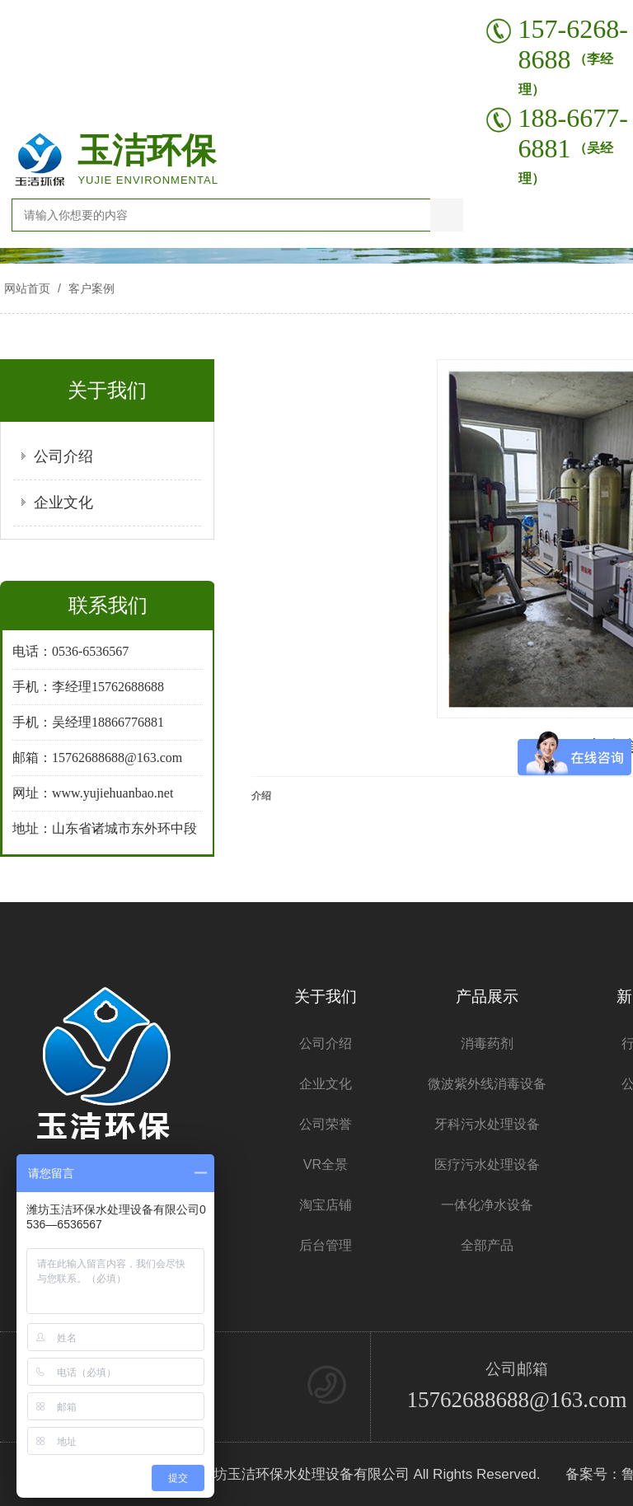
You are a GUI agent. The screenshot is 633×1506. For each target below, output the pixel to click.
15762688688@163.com (516, 1399)
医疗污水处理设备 (487, 1165)
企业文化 (63, 502)
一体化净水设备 (487, 1205)
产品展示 (487, 996)
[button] (290, 249)
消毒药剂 (487, 1043)
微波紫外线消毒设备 (487, 1084)
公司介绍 (63, 456)
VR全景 (325, 1165)
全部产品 (487, 1245)
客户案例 (90, 288)
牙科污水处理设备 (487, 1124)
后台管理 (325, 1245)
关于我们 (325, 996)
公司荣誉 (325, 1124)
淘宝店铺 (325, 1205)
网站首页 (27, 288)
